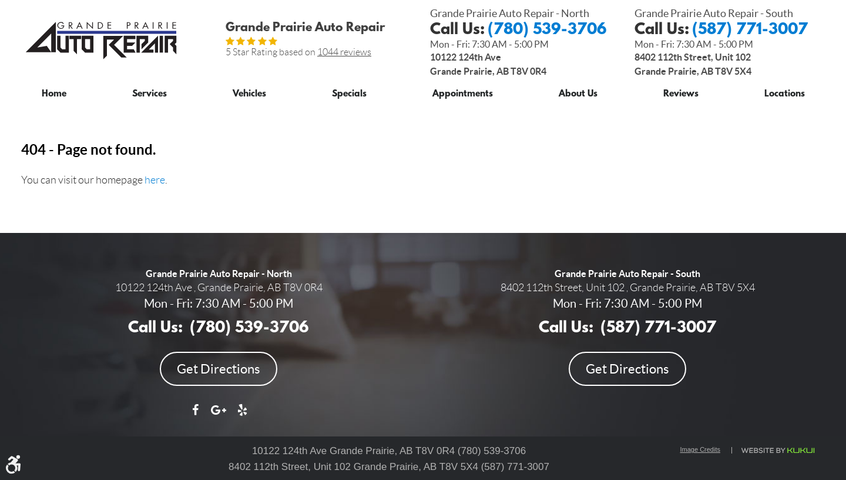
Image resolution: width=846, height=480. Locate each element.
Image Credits (700, 449)
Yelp (242, 416)
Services (149, 94)
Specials (349, 94)
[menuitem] (54, 92)
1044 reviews (344, 52)
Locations (784, 94)
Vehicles (249, 94)
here (155, 180)
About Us (578, 94)
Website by (777, 450)
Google (218, 416)
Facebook (195, 416)
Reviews (681, 94)
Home (54, 94)
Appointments (462, 94)
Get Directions (218, 369)
